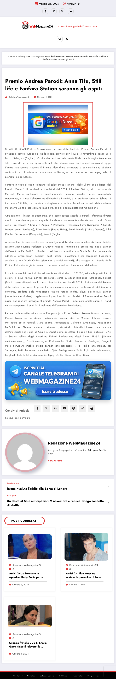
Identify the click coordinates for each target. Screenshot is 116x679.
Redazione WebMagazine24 (19, 96)
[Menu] (49, 38)
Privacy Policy (77, 669)
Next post (11, 494)
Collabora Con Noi (47, 669)
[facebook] (37, 407)
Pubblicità (63, 669)
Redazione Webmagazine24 (27, 558)
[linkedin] (55, 407)
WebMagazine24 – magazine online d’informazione (41, 55)
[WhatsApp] (82, 407)
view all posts (55, 460)
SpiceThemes (79, 673)
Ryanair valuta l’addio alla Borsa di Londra (32, 487)
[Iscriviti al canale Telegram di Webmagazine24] (58, 379)
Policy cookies (93, 669)
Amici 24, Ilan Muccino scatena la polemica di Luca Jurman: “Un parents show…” (84, 569)
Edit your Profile (97, 449)
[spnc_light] (67, 38)
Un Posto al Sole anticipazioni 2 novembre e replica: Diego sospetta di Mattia (54, 499)
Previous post (13, 482)
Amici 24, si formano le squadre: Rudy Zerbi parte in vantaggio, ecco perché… (27, 569)
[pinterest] (73, 407)
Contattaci (31, 669)
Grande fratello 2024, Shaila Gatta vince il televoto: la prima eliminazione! (28, 638)
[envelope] (64, 407)
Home (12, 55)
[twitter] (46, 407)
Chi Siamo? (17, 669)
